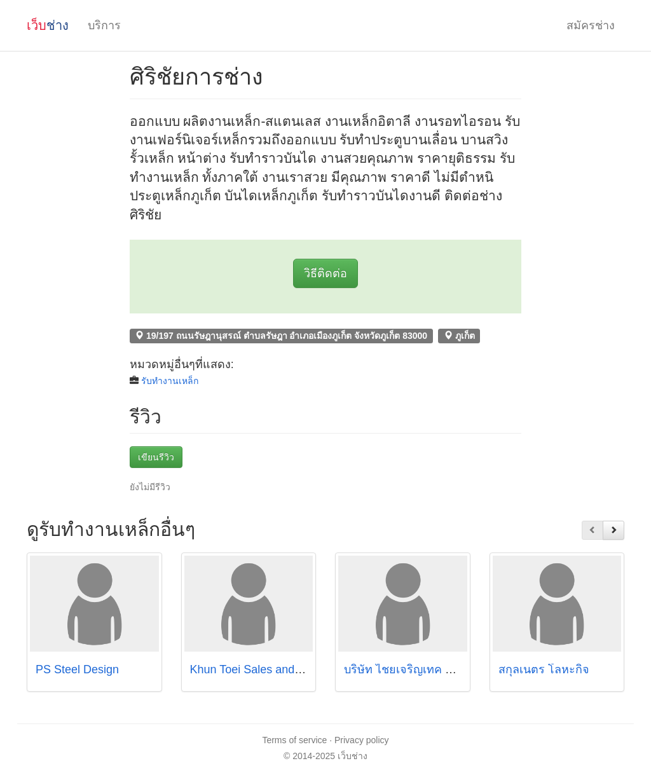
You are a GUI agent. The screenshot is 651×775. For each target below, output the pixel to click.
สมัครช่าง (590, 25)
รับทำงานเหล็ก (169, 381)
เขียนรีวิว (156, 457)
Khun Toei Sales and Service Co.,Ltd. (285, 669)
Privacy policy (361, 740)
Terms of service (294, 740)
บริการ (104, 25)
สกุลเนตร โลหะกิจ (545, 669)
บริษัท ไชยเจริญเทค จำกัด (408, 669)
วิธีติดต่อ (325, 273)
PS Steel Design (77, 669)
